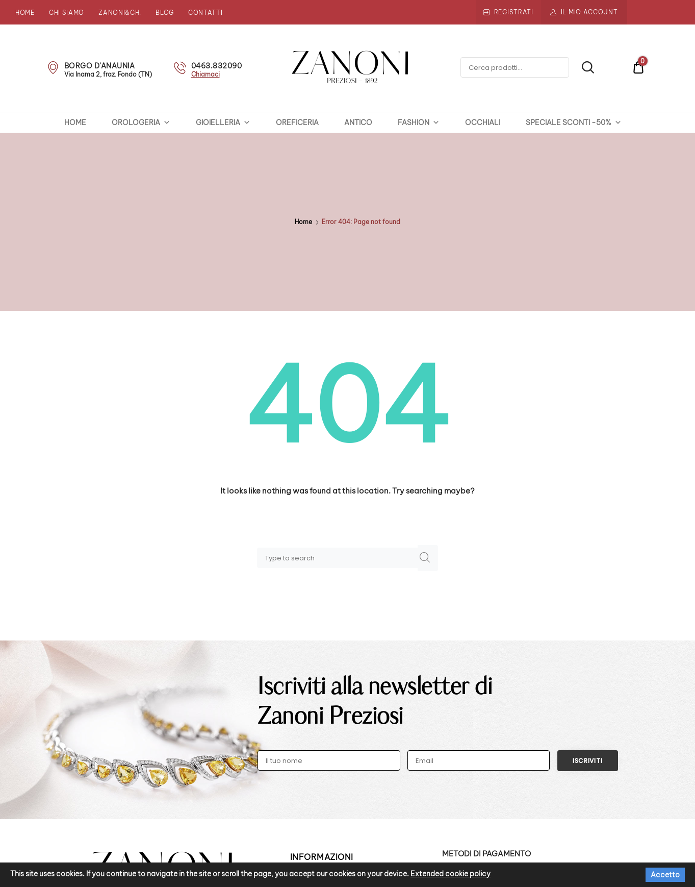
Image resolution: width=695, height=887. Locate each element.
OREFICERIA (297, 122)
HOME (75, 122)
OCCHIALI (482, 122)
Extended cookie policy (450, 873)
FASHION (419, 122)
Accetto (665, 874)
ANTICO (358, 122)
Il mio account (589, 12)
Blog (165, 12)
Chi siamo (66, 12)
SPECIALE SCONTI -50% (574, 122)
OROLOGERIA (141, 122)
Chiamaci (205, 74)
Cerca (582, 67)
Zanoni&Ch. (119, 12)
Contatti (205, 12)
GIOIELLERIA (223, 122)
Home (25, 12)
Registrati (513, 12)
